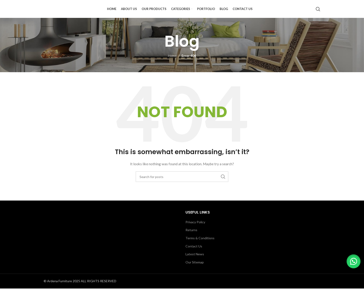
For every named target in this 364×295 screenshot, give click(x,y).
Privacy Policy (195, 228)
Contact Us (193, 252)
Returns (191, 236)
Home (172, 62)
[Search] (318, 12)
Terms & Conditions (199, 244)
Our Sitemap (194, 269)
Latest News (194, 261)
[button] (352, 260)
